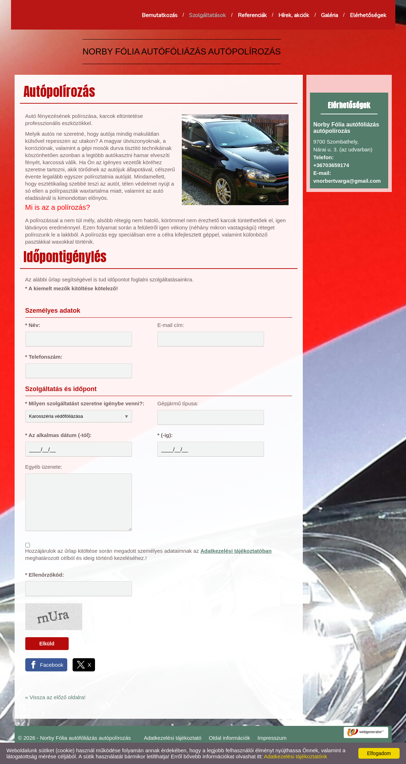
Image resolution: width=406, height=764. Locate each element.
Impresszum (272, 738)
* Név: (33, 325)
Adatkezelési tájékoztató (172, 738)
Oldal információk (229, 738)
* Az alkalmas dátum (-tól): (58, 435)
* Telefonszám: (44, 357)
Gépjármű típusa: (177, 403)
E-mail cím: (170, 325)
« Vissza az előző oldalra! (55, 697)
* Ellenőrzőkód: (44, 575)
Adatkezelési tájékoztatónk (295, 756)
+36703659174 (331, 165)
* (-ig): (165, 435)
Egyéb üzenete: (43, 467)
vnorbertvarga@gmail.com (347, 181)
